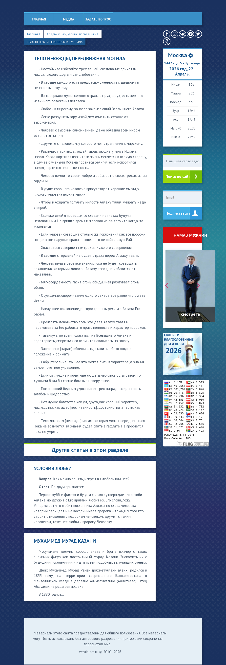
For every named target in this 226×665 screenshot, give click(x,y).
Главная (39, 19)
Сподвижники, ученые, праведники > (74, 34)
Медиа (68, 19)
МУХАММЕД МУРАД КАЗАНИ (65, 541)
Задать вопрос (98, 19)
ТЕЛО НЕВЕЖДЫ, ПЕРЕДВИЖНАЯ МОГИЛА (57, 42)
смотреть (190, 314)
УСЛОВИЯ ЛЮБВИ (53, 469)
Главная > (34, 34)
